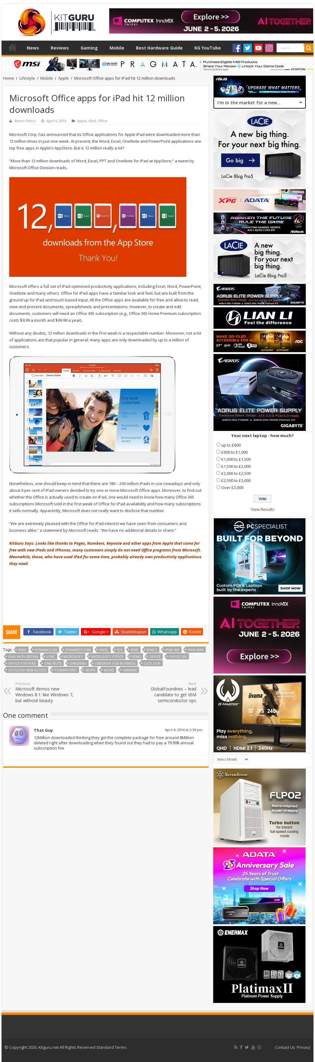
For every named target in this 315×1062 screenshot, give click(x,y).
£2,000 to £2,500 (236, 473)
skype (90, 670)
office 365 (178, 656)
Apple (63, 78)
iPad (92, 120)
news (136, 656)
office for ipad (22, 663)
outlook (152, 663)
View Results (262, 509)
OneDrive (78, 663)
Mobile (117, 48)
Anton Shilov (25, 120)
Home (13, 47)
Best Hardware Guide (159, 48)
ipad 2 (152, 649)
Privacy (303, 1047)
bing (22, 649)
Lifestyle (27, 78)
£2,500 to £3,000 (236, 480)
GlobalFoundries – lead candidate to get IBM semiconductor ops (164, 692)
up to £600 (231, 445)
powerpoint (65, 670)
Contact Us (285, 1047)
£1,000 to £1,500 (236, 459)
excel (104, 649)
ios (119, 649)
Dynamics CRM (78, 649)
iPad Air (172, 649)
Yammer (129, 670)
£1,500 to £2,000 (236, 466)
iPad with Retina (23, 656)
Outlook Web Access (27, 670)
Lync (50, 656)
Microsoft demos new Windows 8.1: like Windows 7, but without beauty (46, 692)
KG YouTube (207, 48)
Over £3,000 (232, 487)
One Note (53, 663)
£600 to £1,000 (234, 452)
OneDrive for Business (115, 663)
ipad (134, 649)
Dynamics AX (46, 649)
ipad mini (196, 649)
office (155, 656)
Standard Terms (111, 1047)
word (109, 670)
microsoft (73, 656)
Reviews (60, 48)
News (33, 48)
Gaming (89, 48)
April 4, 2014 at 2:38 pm (183, 729)
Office (102, 120)
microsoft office (107, 656)
